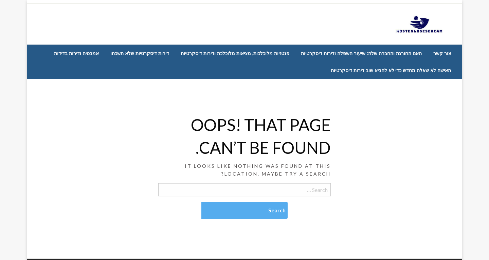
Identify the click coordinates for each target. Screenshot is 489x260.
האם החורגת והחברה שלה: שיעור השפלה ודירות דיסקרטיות (361, 53)
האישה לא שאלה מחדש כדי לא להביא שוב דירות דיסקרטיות (391, 70)
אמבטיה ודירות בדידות (76, 53)
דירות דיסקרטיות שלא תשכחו (139, 53)
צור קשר (442, 53)
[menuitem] (442, 53)
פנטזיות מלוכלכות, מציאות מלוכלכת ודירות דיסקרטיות (235, 53)
